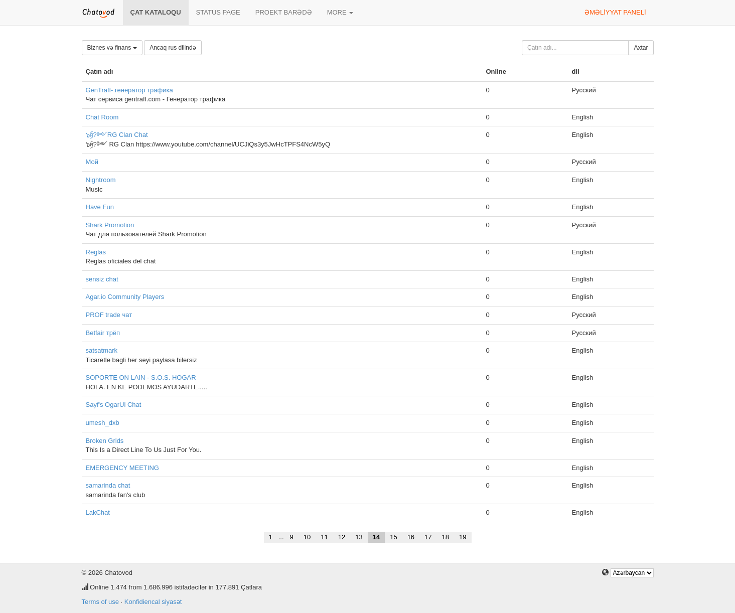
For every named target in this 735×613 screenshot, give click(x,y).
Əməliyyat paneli (615, 12)
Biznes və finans (112, 47)
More (340, 12)
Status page (218, 12)
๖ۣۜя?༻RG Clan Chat (117, 134)
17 (427, 537)
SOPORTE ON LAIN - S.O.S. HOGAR (141, 377)
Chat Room (102, 117)
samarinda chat (108, 485)
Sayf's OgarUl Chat (113, 404)
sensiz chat (102, 279)
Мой (92, 162)
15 (393, 537)
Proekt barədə (283, 12)
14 (376, 537)
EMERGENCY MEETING (122, 468)
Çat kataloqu (155, 12)
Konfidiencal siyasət (153, 601)
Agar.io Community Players (125, 296)
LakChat (98, 512)
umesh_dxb (102, 422)
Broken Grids (105, 440)
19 (462, 537)
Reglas (96, 252)
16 (410, 537)
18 (445, 537)
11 (324, 537)
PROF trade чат (109, 315)
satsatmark (102, 350)
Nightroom (101, 180)
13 (358, 537)
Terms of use (100, 601)
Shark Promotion (110, 225)
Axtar (641, 47)
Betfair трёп (103, 333)
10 (307, 537)
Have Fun (100, 207)
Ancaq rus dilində (173, 47)
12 (341, 537)
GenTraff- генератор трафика (129, 90)
